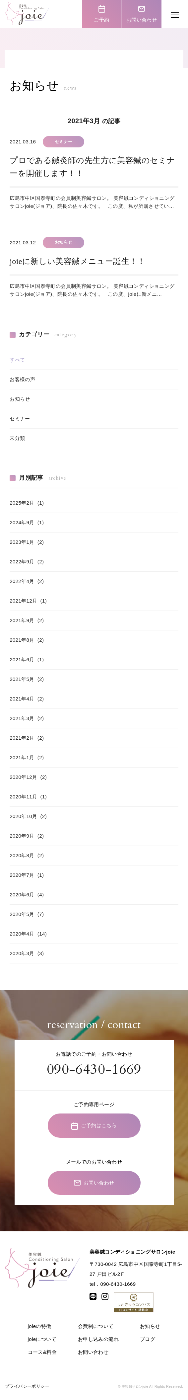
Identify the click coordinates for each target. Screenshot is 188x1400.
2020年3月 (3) (27, 953)
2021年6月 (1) (27, 659)
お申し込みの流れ (98, 1339)
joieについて (42, 1339)
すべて (17, 360)
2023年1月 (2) (27, 542)
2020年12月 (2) (28, 777)
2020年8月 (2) (27, 855)
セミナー (20, 418)
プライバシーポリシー (27, 1386)
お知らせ (20, 399)
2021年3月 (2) (27, 718)
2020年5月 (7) (27, 914)
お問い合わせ (141, 14)
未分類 (17, 438)
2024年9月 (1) (27, 522)
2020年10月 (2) (28, 816)
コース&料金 (42, 1352)
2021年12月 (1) (28, 601)
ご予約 (101, 14)
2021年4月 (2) (27, 698)
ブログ (147, 1339)
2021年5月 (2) (27, 679)
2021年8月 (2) (27, 640)
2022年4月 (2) (27, 581)
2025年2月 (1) (27, 503)
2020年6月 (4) (27, 894)
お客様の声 (22, 379)
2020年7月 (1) (27, 875)
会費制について (96, 1326)
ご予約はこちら (94, 1126)
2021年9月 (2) (27, 620)
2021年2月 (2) (27, 738)
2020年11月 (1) (28, 796)
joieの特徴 (39, 1326)
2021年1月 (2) (27, 757)
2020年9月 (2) (27, 836)
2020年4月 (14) (28, 934)
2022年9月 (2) (27, 561)
